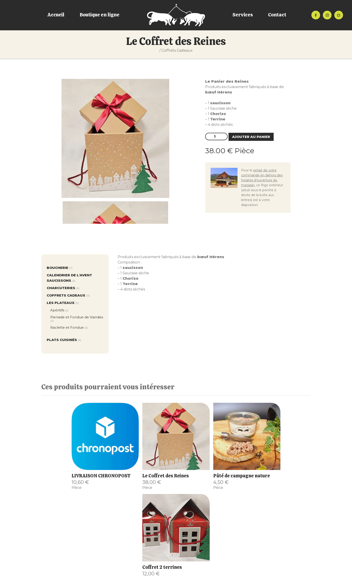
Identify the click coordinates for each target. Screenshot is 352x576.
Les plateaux (63, 303)
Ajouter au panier (251, 137)
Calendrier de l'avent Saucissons (69, 278)
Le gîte (86, 540)
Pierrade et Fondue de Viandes (76, 318)
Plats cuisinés (64, 340)
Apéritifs (59, 310)
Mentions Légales (161, 572)
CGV (138, 572)
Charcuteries (63, 288)
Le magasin (86, 529)
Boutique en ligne (99, 14)
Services (243, 14)
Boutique (86, 524)
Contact (277, 14)
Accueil (55, 14)
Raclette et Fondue (69, 327)
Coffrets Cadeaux (177, 50)
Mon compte (86, 545)
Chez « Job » (86, 534)
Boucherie (60, 268)
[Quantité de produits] (216, 136)
